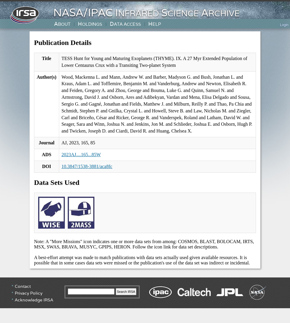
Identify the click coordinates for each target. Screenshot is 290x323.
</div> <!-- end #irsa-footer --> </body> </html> (145, 299)
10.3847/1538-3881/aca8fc (87, 166)
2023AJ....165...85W (81, 154)
